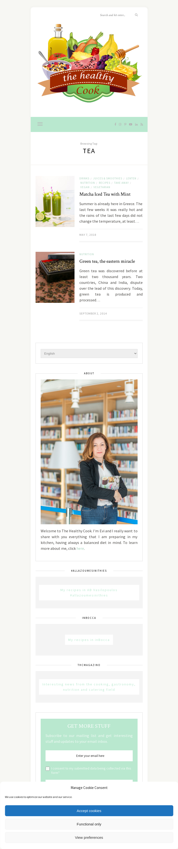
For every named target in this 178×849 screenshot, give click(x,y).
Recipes (104, 182)
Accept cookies (89, 811)
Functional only (89, 824)
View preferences (89, 837)
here (80, 548)
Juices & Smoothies (107, 178)
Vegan (85, 187)
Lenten (131, 178)
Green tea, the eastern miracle (107, 261)
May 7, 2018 (87, 234)
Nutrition (87, 182)
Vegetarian (102, 187)
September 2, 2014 (93, 313)
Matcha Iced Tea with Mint (105, 194)
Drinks (84, 178)
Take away (121, 182)
